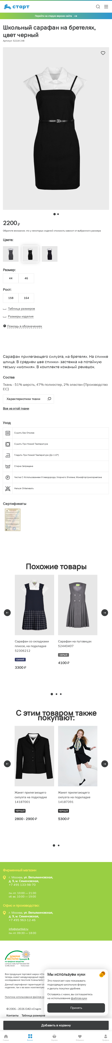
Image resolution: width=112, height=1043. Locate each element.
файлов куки (79, 998)
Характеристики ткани (23, 399)
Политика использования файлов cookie (27, 996)
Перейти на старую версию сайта (53, 15)
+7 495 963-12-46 (22, 920)
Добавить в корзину (56, 1025)
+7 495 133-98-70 (22, 885)
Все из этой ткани (16, 408)
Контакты (12, 1015)
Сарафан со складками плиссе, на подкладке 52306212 (32, 646)
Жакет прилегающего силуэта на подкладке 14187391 (74, 797)
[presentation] (7, 612)
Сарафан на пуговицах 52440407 (75, 643)
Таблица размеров (33, 1015)
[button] (51, 694)
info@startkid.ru (18, 929)
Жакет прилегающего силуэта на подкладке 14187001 (31, 797)
